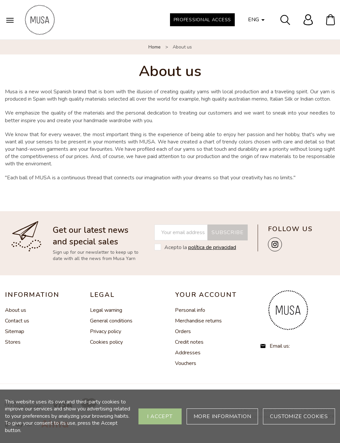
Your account (206, 294)
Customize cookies (299, 416)
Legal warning (106, 310)
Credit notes (189, 342)
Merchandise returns (198, 320)
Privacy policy (105, 331)
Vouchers (185, 363)
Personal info (190, 310)
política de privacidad (212, 247)
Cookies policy (106, 342)
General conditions (111, 320)
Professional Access (202, 20)
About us (15, 310)
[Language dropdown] (257, 20)
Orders (183, 331)
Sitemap (14, 331)
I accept (159, 416)
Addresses (188, 352)
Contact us (17, 320)
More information (222, 416)
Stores (13, 342)
